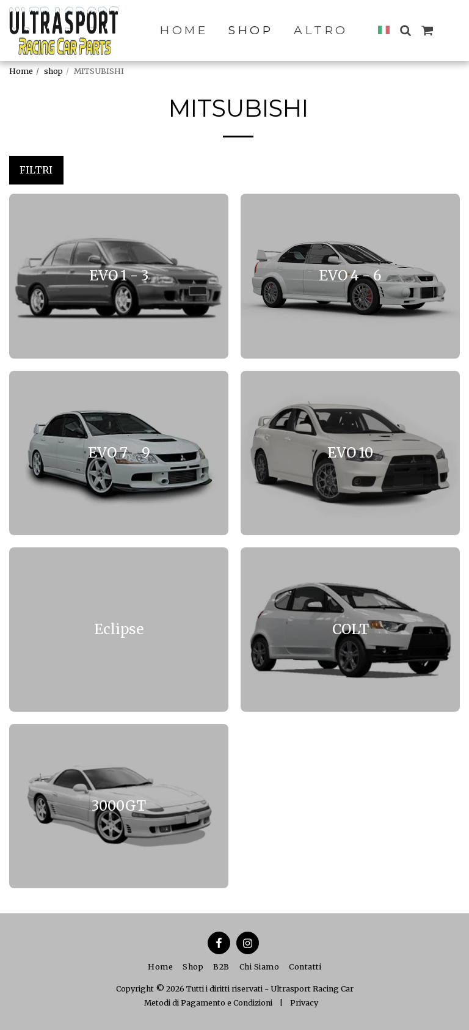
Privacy (304, 1002)
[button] (405, 30)
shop (53, 71)
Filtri (36, 170)
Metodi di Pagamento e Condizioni (208, 1002)
